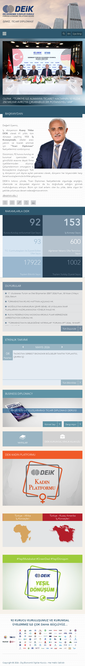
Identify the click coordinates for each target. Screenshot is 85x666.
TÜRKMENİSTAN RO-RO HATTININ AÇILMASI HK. (31, 301)
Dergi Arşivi (71, 424)
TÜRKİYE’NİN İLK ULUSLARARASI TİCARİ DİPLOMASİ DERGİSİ (42, 410)
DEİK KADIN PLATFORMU (20, 454)
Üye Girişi (77, 33)
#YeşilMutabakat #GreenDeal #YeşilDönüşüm (42, 559)
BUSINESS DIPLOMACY (19, 393)
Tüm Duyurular (69, 328)
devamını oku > (10, 195)
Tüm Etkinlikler (69, 382)
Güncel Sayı (50, 424)
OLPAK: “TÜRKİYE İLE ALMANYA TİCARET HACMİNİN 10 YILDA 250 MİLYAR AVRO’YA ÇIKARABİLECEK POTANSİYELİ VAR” (41, 100)
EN (69, 33)
